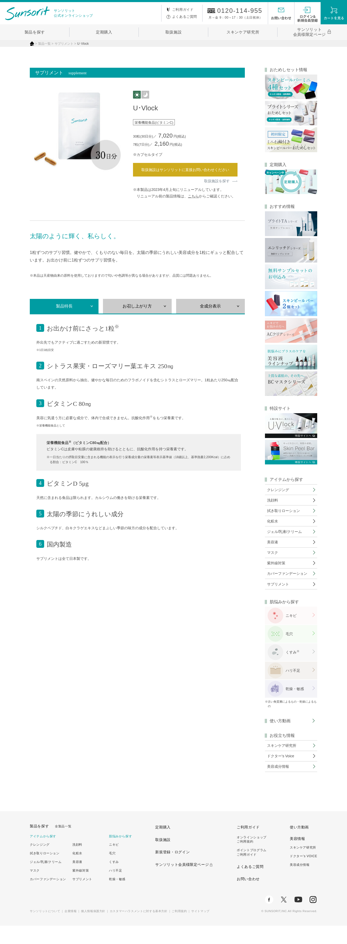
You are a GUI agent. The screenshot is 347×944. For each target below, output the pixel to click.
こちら (193, 196)
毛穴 (290, 648)
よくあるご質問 (184, 17)
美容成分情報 (300, 883)
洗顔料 (77, 863)
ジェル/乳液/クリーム (46, 880)
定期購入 (104, 32)
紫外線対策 (80, 889)
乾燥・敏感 (295, 703)
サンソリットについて (45, 929)
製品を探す (35, 32)
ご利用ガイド (183, 10)
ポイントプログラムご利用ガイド (252, 871)
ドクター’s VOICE (303, 874)
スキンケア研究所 (243, 32)
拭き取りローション (45, 871)
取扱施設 (173, 32)
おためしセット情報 (288, 70)
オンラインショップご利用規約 (252, 858)
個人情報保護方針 (93, 929)
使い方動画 (280, 735)
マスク (35, 889)
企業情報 (71, 929)
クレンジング (40, 863)
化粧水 (77, 871)
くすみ (114, 880)
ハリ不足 (293, 685)
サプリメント (82, 897)
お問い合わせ (248, 897)
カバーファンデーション (48, 897)
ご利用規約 (179, 929)
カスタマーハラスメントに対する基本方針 (138, 929)
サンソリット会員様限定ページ (309, 32)
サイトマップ (200, 929)
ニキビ (291, 630)
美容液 (77, 880)
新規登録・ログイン (172, 870)
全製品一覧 (63, 844)
